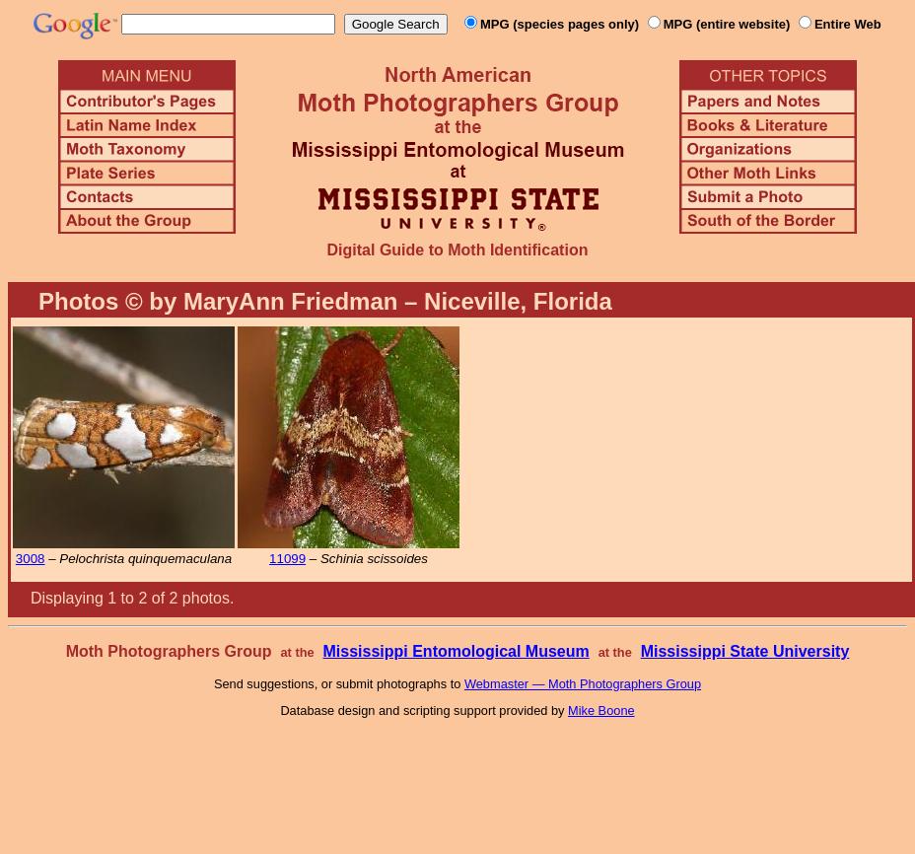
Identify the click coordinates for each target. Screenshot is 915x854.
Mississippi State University (745, 651)
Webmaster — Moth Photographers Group (582, 683)
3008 (30, 558)
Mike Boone (601, 710)
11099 (287, 558)
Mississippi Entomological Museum (455, 651)
